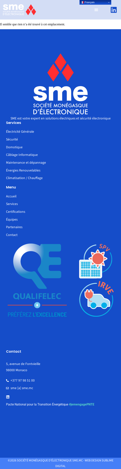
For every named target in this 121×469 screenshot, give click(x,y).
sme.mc (77, 460)
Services (12, 203)
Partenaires (14, 227)
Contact (12, 234)
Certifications (15, 211)
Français (88, 2)
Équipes (12, 219)
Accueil (11, 196)
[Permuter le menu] (96, 10)
